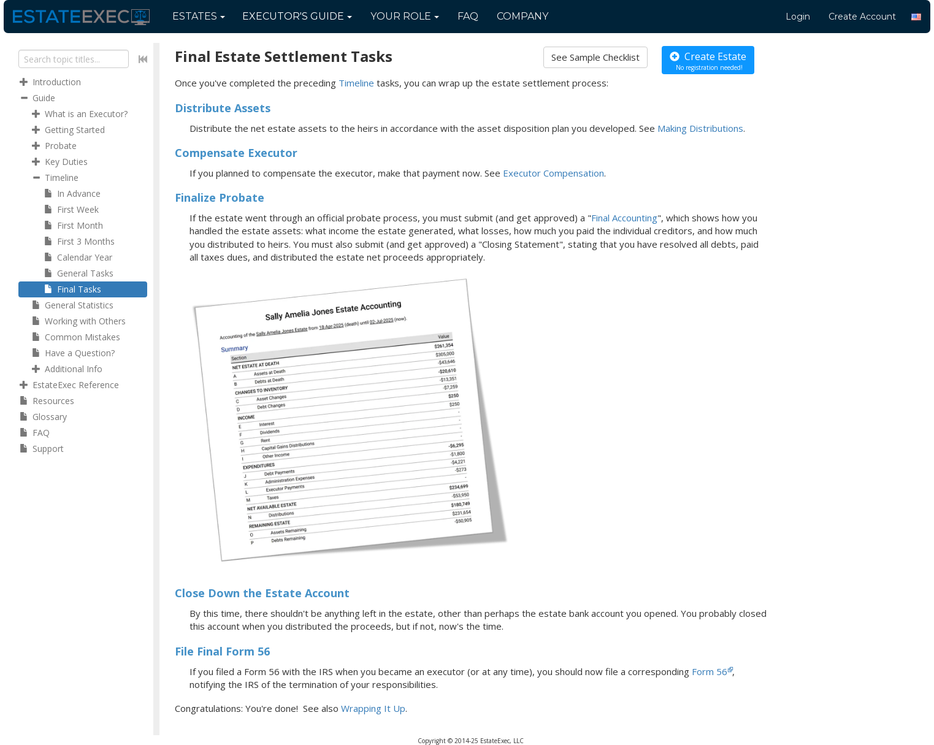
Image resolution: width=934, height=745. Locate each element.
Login (798, 16)
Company (522, 16)
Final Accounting (624, 218)
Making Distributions (700, 128)
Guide (297, 16)
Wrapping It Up (373, 708)
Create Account (862, 16)
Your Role (404, 16)
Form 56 (709, 671)
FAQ (467, 16)
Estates (198, 16)
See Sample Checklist (595, 57)
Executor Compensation (553, 173)
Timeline (356, 83)
